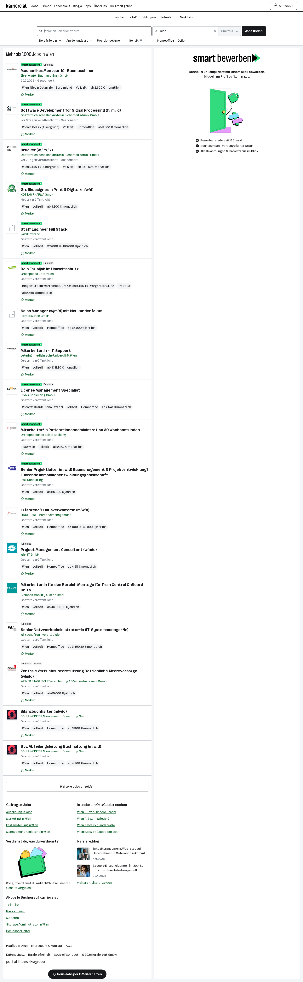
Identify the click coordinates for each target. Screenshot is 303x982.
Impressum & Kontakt (46, 946)
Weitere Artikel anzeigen (94, 882)
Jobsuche (117, 17)
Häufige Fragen (17, 946)
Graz (64, 286)
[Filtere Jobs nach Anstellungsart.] (81, 41)
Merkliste (186, 17)
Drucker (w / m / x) (37, 150)
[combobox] (94, 31)
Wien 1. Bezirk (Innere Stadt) (96, 812)
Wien (50, 54)
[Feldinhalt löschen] (215, 31)
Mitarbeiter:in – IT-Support (46, 350)
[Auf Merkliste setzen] (28, 94)
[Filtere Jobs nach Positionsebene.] (113, 41)
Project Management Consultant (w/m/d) (59, 549)
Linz (111, 286)
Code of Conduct (66, 954)
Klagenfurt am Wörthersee (41, 286)
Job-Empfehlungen (142, 17)
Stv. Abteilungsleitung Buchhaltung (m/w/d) (61, 746)
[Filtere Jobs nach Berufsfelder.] (52, 41)
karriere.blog (88, 841)
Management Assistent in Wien (28, 832)
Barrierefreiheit (39, 954)
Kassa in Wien (15, 911)
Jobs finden (254, 31)
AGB (69, 946)
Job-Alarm (167, 17)
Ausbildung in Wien (19, 812)
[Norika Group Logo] (25, 962)
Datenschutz (15, 954)
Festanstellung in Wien (22, 825)
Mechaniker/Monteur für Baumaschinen (57, 70)
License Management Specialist (50, 390)
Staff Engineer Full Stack (44, 229)
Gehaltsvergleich (18, 888)
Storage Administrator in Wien (27, 924)
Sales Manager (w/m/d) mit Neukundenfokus (61, 311)
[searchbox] (94, 31)
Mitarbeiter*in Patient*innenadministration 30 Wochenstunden (80, 430)
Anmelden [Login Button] (283, 5)
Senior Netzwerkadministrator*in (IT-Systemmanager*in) (74, 629)
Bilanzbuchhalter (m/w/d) (44, 711)
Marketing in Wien (18, 818)
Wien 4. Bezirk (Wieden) (93, 818)
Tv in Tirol (13, 905)
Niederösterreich (42, 87)
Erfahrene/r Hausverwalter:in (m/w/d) (55, 510)
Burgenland (64, 87)
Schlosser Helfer (18, 931)
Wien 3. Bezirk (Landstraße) (96, 825)
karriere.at (49, 897)
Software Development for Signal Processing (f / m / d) (71, 110)
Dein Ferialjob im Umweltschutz (50, 269)
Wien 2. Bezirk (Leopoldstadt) (97, 832)
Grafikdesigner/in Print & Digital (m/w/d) (57, 189)
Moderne (12, 918)
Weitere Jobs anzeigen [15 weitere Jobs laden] (77, 786)
